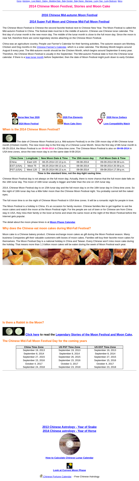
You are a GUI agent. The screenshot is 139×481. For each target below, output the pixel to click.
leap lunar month (34, 57)
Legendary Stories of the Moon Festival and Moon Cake (94, 334)
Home (19, 1)
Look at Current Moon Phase (69, 469)
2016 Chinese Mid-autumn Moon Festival (70, 15)
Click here (32, 334)
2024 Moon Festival (29, 123)
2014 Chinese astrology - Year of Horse (69, 430)
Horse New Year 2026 (29, 117)
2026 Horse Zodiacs (117, 117)
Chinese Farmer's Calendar (51, 47)
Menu (120, 1)
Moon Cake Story (73, 123)
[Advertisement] (69, 86)
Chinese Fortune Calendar (57, 476)
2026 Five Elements (73, 117)
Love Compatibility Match (117, 123)
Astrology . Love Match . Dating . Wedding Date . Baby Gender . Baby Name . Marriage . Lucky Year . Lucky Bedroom (69, 1)
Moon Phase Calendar (62, 222)
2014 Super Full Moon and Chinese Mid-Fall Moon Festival (69, 21)
